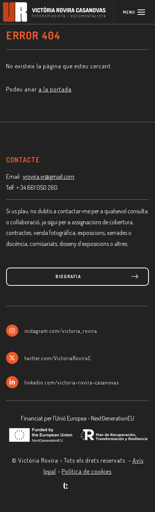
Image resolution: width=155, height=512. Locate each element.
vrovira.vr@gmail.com (48, 176)
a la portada (55, 89)
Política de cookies (87, 471)
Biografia (68, 276)
